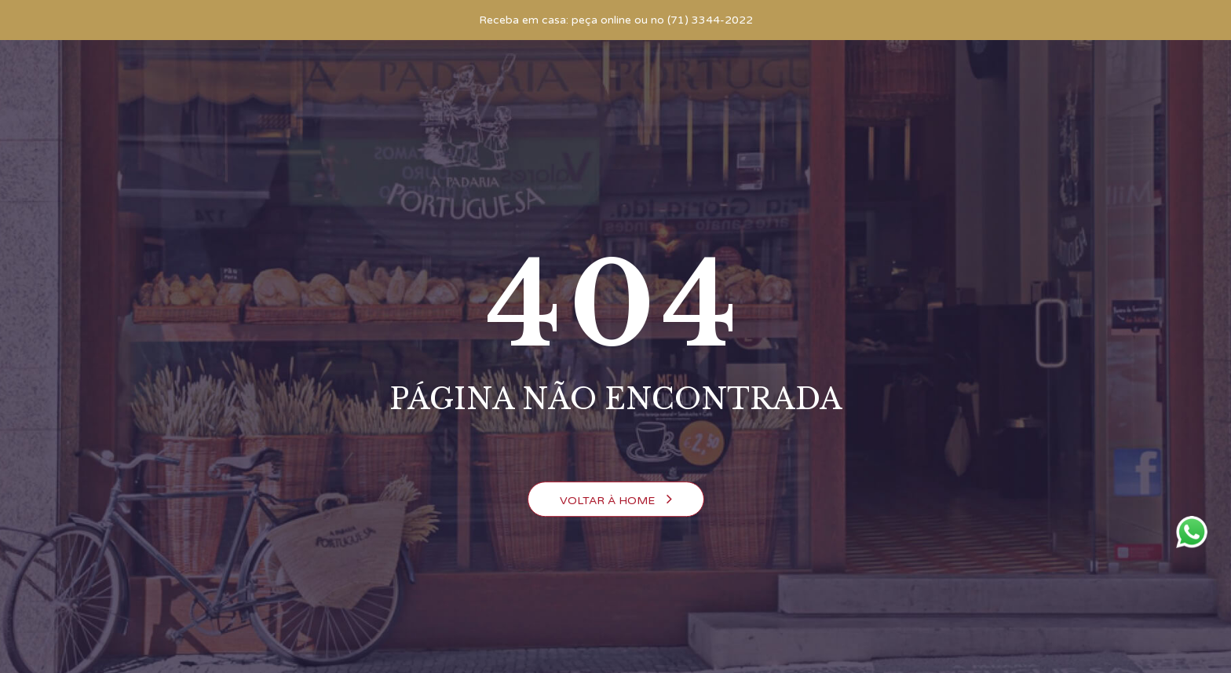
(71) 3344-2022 (710, 20)
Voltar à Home (616, 500)
